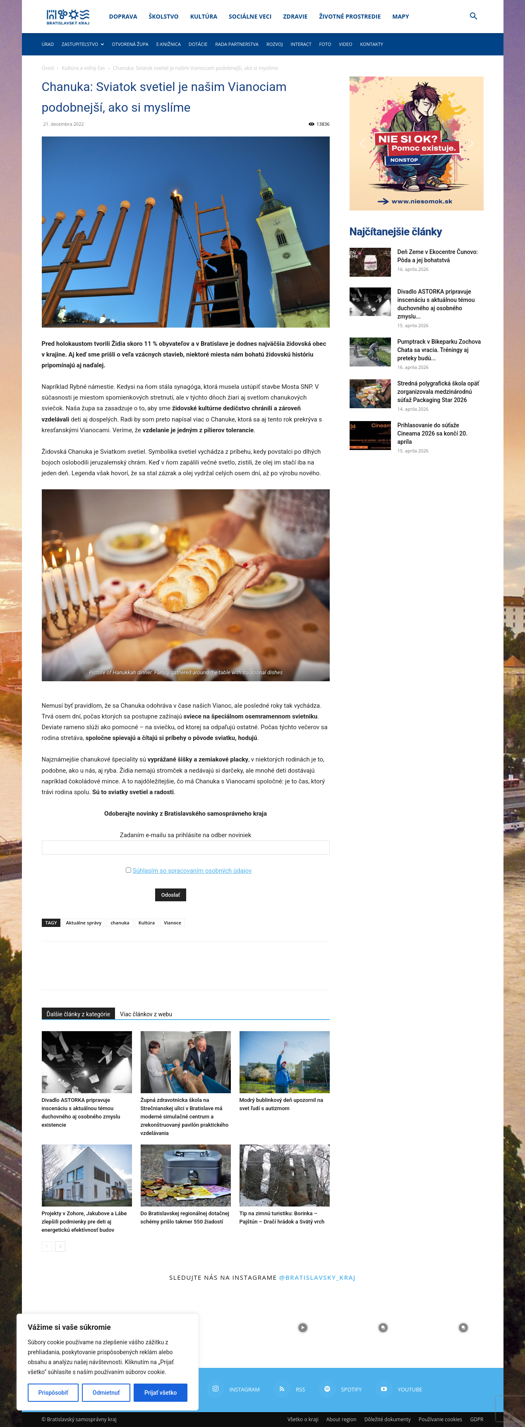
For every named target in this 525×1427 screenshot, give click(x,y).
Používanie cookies (440, 1419)
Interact (300, 44)
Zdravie (295, 16)
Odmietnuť (106, 1392)
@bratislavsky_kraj (317, 1277)
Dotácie (198, 44)
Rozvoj (274, 44)
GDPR (476, 1419)
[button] (474, 17)
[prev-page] (47, 1246)
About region (341, 1419)
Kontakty (371, 44)
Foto (325, 44)
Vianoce (172, 922)
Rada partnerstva (237, 44)
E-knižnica (168, 44)
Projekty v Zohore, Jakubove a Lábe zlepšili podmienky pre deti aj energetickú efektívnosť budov (84, 1221)
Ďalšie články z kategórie (78, 1014)
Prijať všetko (160, 1392)
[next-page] (60, 1246)
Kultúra (203, 16)
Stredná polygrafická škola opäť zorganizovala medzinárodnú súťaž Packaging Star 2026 (438, 391)
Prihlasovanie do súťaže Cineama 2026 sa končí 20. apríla (433, 433)
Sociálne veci (250, 16)
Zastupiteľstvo (83, 44)
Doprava (123, 16)
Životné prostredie (350, 16)
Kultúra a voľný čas (83, 68)
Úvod (48, 68)
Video (345, 44)
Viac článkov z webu (146, 1014)
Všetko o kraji (303, 1419)
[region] (108, 1362)
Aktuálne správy (83, 922)
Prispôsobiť (53, 1392)
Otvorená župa (130, 44)
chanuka (119, 922)
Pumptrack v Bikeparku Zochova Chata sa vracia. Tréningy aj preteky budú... (439, 350)
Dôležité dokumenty (387, 1419)
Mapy (400, 16)
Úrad (48, 44)
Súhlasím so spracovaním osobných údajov (192, 870)
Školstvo (164, 16)
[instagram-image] (222, 1328)
